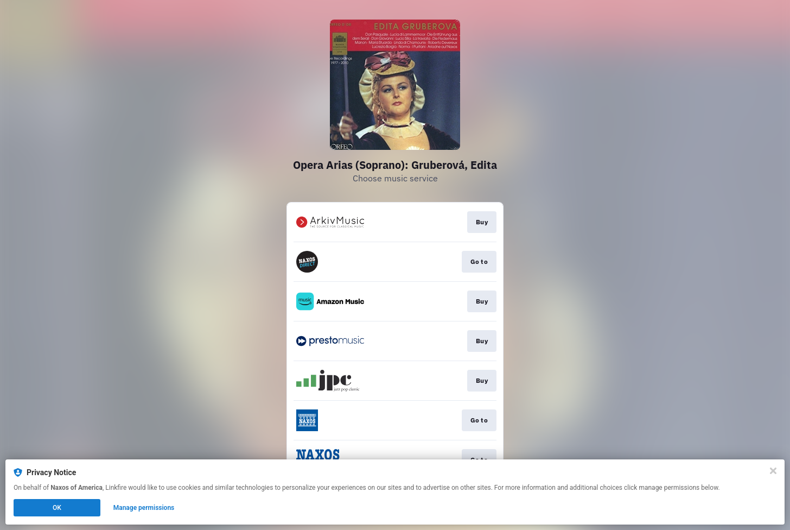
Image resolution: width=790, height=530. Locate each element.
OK (57, 508)
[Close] (773, 470)
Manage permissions (144, 508)
